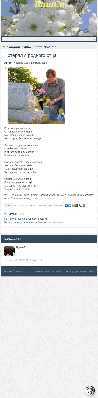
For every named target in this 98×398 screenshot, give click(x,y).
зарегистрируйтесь (25, 222)
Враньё (20, 247)
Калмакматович (45, 205)
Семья (60, 205)
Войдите (8, 222)
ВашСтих (8, 271)
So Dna (33, 260)
